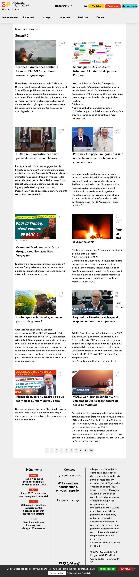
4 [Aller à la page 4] (61, 450)
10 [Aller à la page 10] (91, 450)
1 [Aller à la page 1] (47, 450)
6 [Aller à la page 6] (71, 450)
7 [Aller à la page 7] (76, 450)
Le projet (46, 17)
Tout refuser (125, 568)
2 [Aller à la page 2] (51, 450)
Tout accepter (107, 568)
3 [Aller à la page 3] (56, 450)
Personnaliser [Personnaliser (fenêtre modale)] (57, 573)
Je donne (113, 6)
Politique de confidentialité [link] (79, 573)
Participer (82, 17)
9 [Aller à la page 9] (86, 450)
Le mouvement (10, 17)
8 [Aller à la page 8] (81, 450)
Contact (100, 17)
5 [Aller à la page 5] (66, 450)
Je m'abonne (129, 6)
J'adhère (96, 6)
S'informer (28, 17)
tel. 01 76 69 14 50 (10, 9)
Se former (64, 17)
